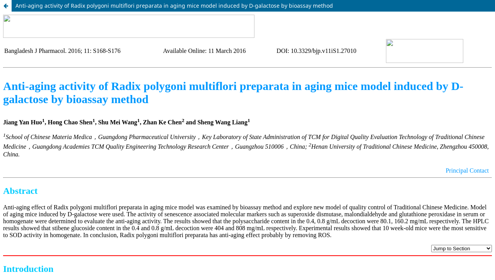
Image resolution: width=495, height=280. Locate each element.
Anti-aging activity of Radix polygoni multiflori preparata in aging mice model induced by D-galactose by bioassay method (174, 5)
